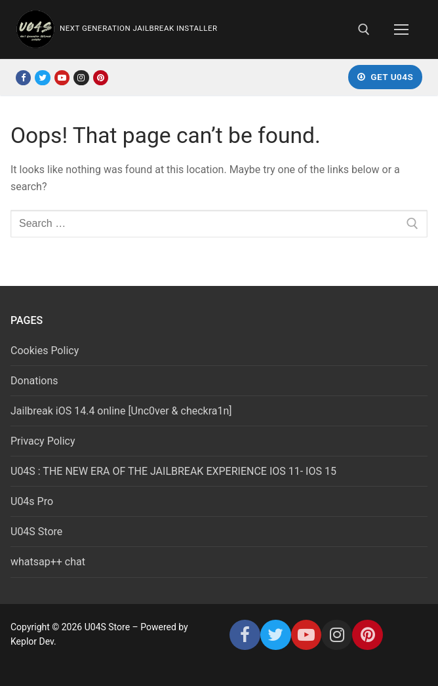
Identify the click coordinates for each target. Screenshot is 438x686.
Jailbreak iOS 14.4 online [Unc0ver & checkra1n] (121, 411)
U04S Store (36, 531)
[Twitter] (42, 77)
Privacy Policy (42, 441)
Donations (34, 380)
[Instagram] (81, 77)
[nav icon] (401, 29)
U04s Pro (31, 501)
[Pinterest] (100, 77)
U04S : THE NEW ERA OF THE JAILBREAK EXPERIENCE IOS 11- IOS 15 (173, 471)
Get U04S (385, 76)
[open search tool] (364, 29)
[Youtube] (62, 77)
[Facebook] (23, 77)
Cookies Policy (44, 350)
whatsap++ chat (47, 561)
